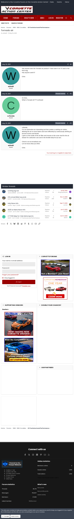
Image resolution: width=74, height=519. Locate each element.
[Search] (71, 18)
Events (59, 2)
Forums (16, 18)
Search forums (17, 23)
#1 (71, 64)
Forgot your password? (10, 275)
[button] (36, 18)
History (67, 2)
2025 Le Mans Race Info (16, 210)
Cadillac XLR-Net (11, 472)
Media (42, 18)
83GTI (9, 218)
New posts (5, 23)
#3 (71, 123)
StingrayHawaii (62, 192)
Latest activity (41, 495)
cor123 (10, 205)
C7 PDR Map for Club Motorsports (20, 216)
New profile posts (42, 491)
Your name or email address (12, 261)
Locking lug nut (13, 191)
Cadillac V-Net (10, 470)
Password (5, 268)
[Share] (67, 64)
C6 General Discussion (28, 199)
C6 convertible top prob (17, 197)
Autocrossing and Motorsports (30, 205)
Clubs (52, 2)
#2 (71, 94)
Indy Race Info (13, 203)
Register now (26, 286)
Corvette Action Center (13, 473)
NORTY (10, 199)
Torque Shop (10, 477)
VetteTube (9, 479)
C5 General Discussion (31, 193)
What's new (29, 18)
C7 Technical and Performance (30, 218)
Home (5, 18)
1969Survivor (33, 501)
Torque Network (11, 475)
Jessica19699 (12, 193)
